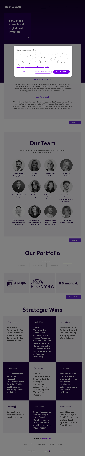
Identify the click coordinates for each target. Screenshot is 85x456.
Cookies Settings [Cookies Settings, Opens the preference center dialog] (22, 72)
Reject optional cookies (42, 71)
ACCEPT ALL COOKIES (61, 71)
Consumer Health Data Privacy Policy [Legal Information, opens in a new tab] (37, 67)
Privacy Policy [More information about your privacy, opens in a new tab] (21, 67)
